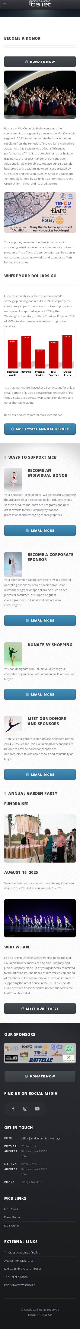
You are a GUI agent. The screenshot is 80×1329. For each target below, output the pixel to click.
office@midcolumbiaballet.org (40, 1138)
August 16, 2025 (21, 872)
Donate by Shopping (50, 644)
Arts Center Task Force (18, 1261)
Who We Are (17, 947)
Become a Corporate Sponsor (50, 557)
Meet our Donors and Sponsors (47, 721)
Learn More (42, 530)
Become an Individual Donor (47, 473)
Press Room (12, 1217)
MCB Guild (11, 1209)
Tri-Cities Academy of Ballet (21, 1252)
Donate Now (42, 61)
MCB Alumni (12, 1225)
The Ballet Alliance (16, 1277)
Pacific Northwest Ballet (19, 1285)
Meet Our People (42, 1008)
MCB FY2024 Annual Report (42, 429)
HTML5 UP (45, 1314)
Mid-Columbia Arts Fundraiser (23, 1269)
